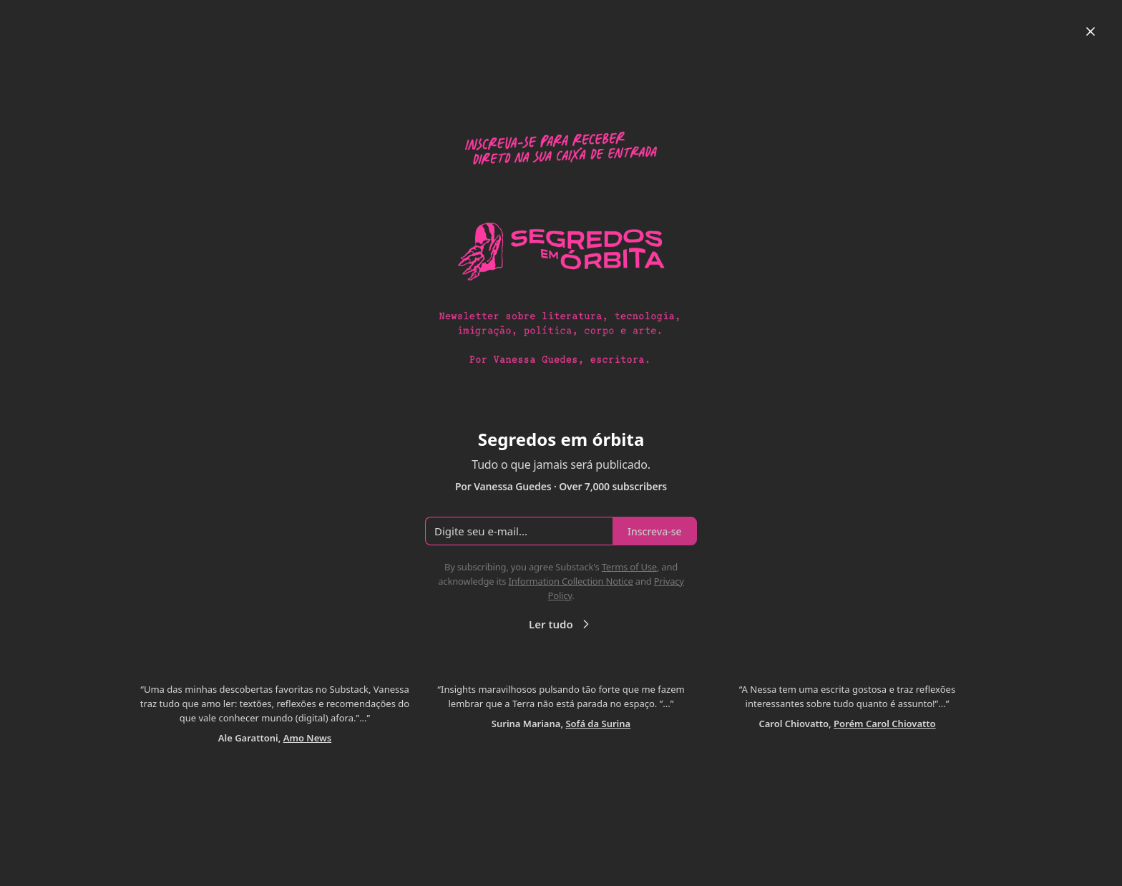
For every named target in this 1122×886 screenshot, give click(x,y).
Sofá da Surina (597, 723)
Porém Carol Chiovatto (885, 723)
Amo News (307, 737)
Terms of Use (629, 566)
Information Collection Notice (570, 581)
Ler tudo (561, 624)
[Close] (1090, 31)
